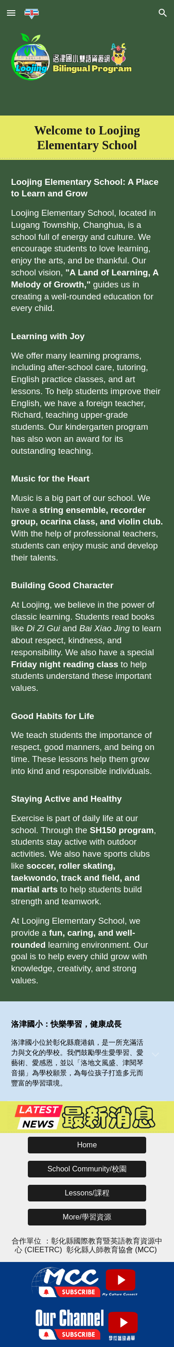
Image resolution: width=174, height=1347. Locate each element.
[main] (87, 137)
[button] (11, 12)
